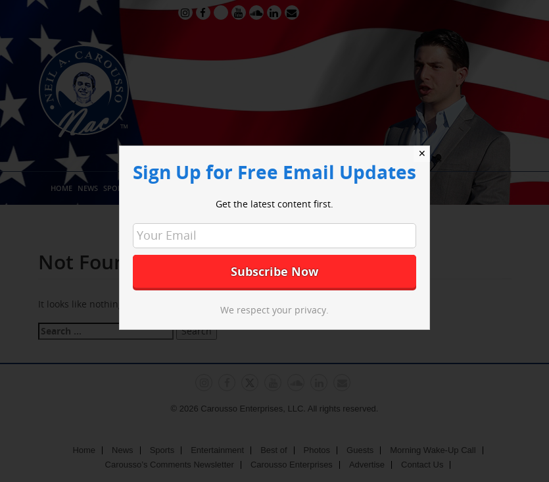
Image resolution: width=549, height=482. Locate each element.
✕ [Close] (422, 153)
